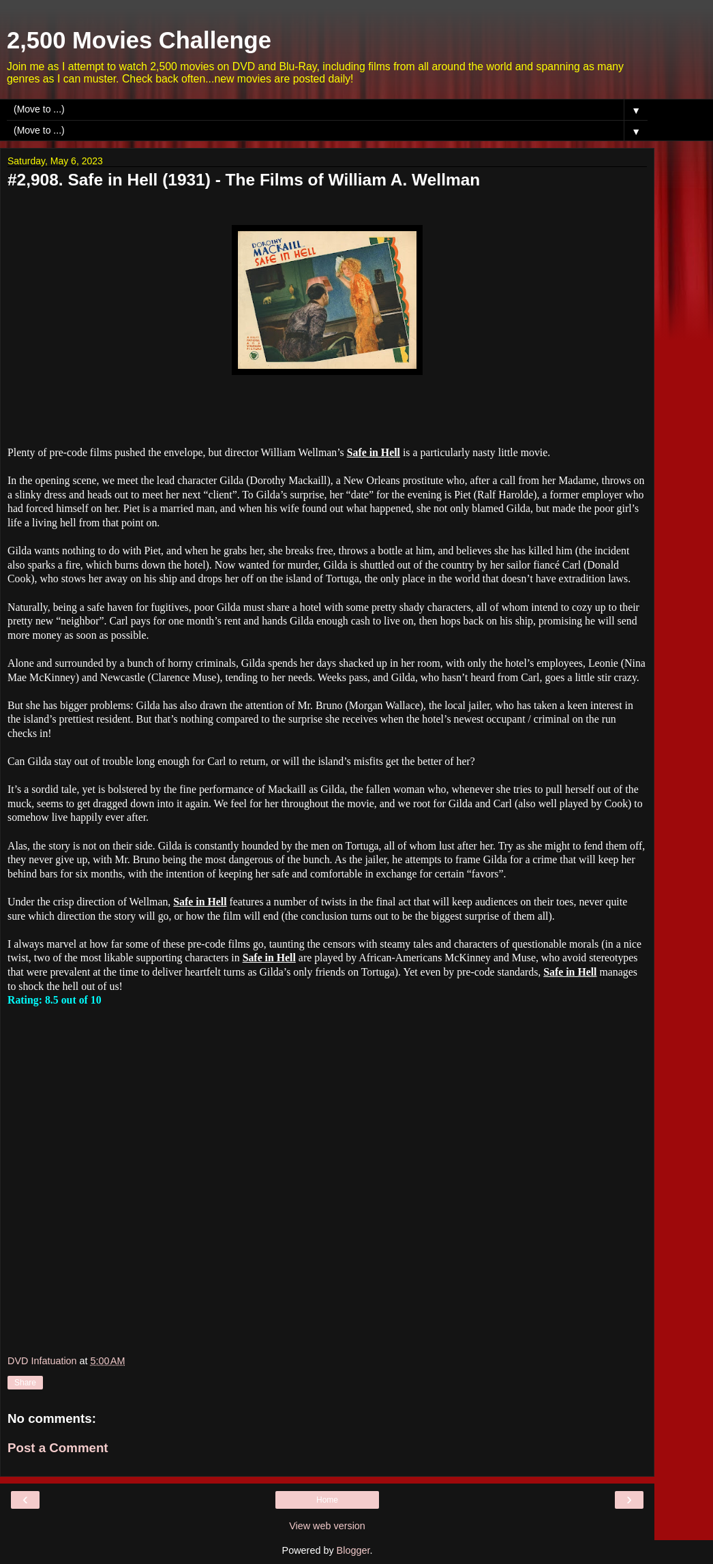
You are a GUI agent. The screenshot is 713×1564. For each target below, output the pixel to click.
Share (25, 1382)
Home (327, 1500)
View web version (327, 1525)
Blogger (353, 1550)
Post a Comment (57, 1448)
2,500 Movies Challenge (139, 40)
